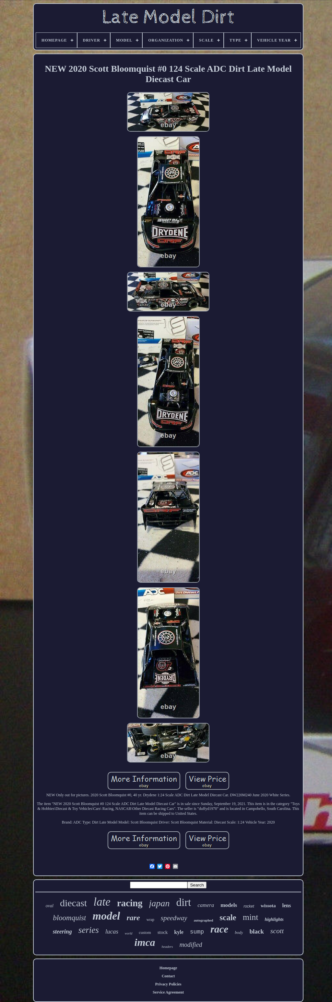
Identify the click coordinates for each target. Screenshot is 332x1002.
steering (62, 931)
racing (130, 903)
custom (145, 932)
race (219, 929)
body (239, 932)
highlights (274, 919)
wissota (268, 905)
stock (163, 932)
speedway (174, 918)
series (88, 930)
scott (277, 931)
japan (159, 903)
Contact (168, 976)
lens (286, 905)
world (128, 933)
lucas (111, 931)
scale (227, 917)
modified (190, 944)
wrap (150, 919)
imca (145, 942)
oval (49, 905)
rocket (248, 906)
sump (197, 932)
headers (167, 946)
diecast (73, 903)
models (228, 905)
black (256, 931)
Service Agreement (168, 992)
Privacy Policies (168, 984)
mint (250, 917)
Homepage (168, 968)
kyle (178, 932)
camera (205, 905)
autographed (203, 920)
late (101, 902)
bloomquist (69, 918)
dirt (183, 902)
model (106, 916)
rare (133, 917)
